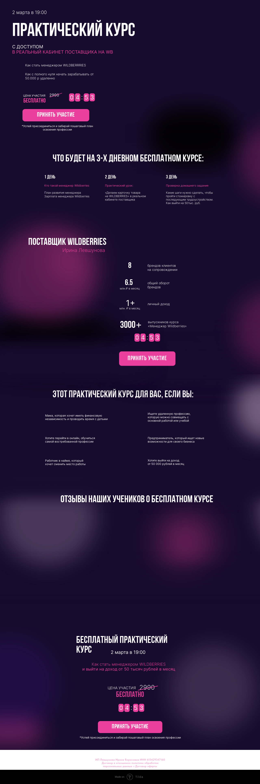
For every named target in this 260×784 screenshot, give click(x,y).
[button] (55, 115)
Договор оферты (146, 766)
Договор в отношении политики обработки (130, 763)
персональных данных (117, 766)
